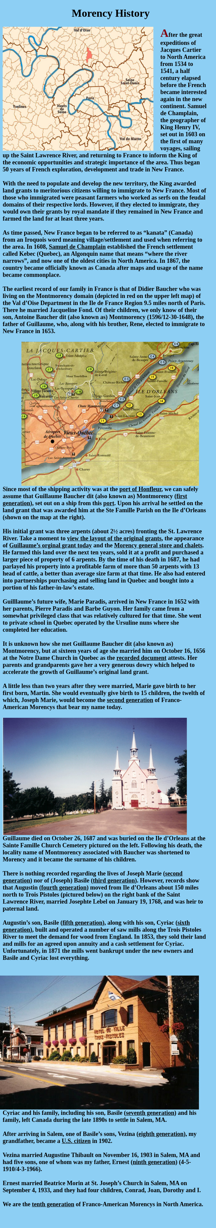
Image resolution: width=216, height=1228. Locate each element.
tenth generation (53, 1204)
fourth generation (63, 887)
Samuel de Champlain (77, 246)
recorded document (141, 658)
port (108, 503)
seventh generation (150, 1112)
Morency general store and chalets (158, 545)
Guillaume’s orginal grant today (50, 545)
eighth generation (161, 1134)
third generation (114, 880)
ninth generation (154, 1162)
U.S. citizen (76, 1141)
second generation (130, 700)
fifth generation (82, 922)
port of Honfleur (140, 489)
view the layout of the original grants (114, 538)
